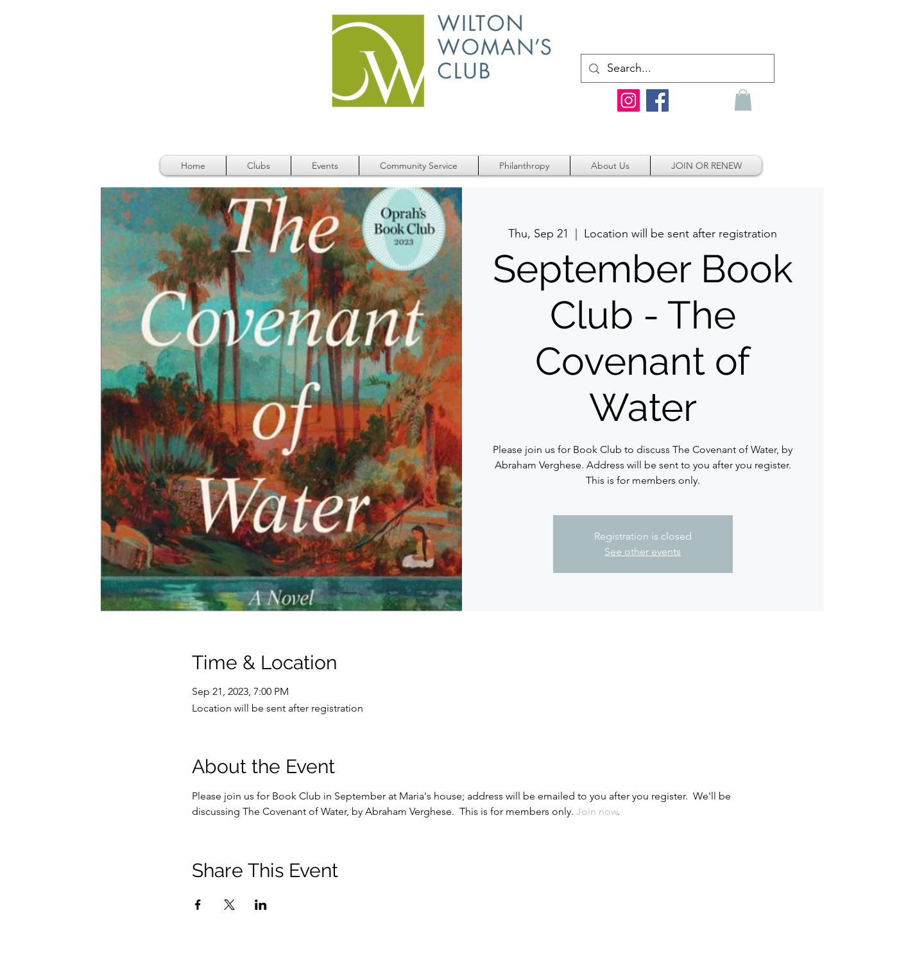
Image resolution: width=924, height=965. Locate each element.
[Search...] (677, 68)
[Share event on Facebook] (198, 905)
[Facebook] (657, 100)
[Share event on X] (229, 905)
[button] (743, 99)
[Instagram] (628, 100)
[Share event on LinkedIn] (261, 905)
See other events (642, 551)
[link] (757, 26)
